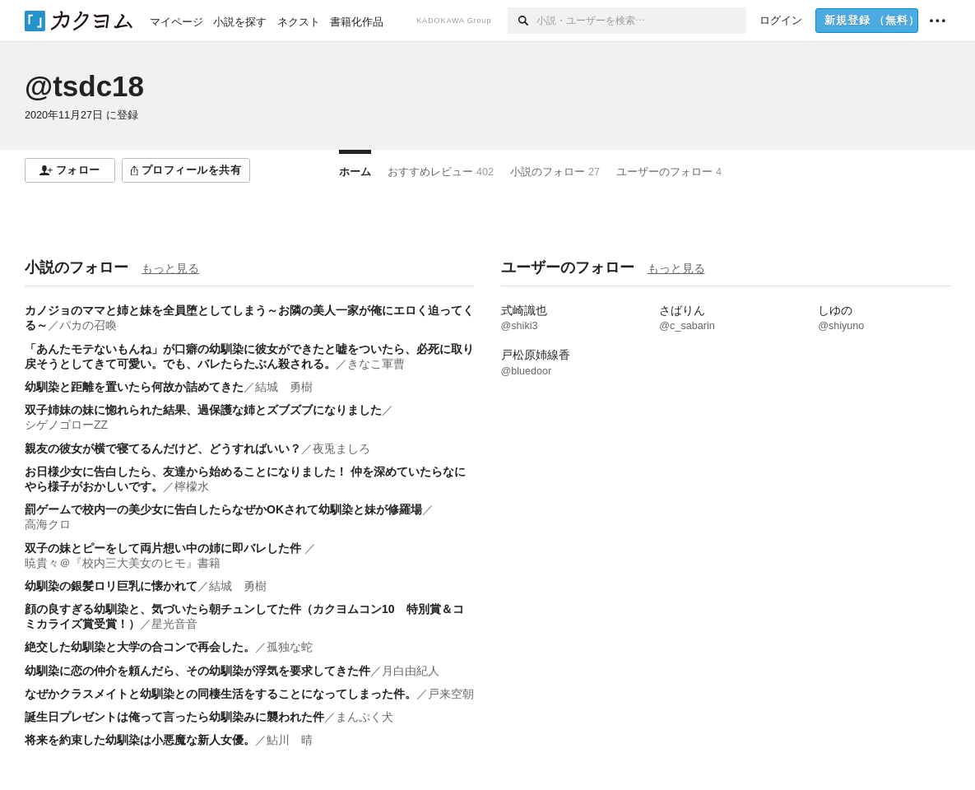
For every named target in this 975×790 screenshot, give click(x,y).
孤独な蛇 (290, 646)
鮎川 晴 (290, 739)
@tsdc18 (84, 86)
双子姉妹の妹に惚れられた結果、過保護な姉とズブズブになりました (203, 409)
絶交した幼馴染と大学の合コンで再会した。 (140, 646)
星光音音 (174, 623)
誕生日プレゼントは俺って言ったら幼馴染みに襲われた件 (174, 716)
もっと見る (170, 268)
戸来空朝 (451, 693)
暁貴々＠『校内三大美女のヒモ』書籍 (123, 562)
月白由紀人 (410, 670)
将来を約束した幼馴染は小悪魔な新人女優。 (140, 739)
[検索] (522, 20)
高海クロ (48, 524)
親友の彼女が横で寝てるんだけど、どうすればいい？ (163, 448)
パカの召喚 (88, 325)
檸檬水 (191, 486)
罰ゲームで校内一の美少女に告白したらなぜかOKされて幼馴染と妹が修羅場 (223, 509)
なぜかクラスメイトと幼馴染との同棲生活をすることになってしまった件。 (220, 693)
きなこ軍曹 (376, 363)
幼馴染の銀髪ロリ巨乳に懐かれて (111, 585)
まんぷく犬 (364, 716)
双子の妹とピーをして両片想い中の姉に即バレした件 (164, 548)
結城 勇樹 (284, 386)
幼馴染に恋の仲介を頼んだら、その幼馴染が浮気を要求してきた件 (197, 670)
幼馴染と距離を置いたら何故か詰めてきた (134, 386)
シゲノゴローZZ (66, 424)
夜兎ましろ (341, 448)
